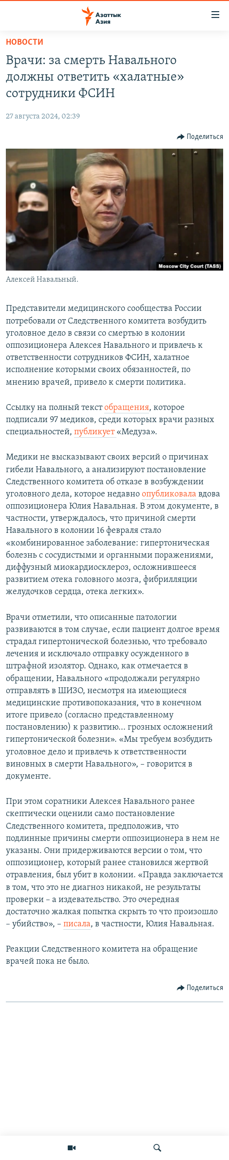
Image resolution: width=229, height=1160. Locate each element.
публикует (95, 432)
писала (77, 924)
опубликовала (169, 494)
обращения (126, 407)
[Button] (200, 137)
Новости (24, 42)
